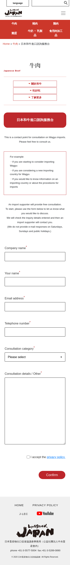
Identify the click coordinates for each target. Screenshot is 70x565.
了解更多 (35, 97)
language (18, 3)
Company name (16, 247)
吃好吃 (35, 90)
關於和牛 (35, 83)
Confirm (52, 475)
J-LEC (23, 513)
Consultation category (20, 348)
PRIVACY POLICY (45, 505)
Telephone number (18, 323)
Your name (12, 273)
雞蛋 (14, 33)
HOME (19, 505)
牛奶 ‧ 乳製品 (35, 33)
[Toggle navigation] (63, 13)
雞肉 (55, 23)
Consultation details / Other (23, 373)
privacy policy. (56, 457)
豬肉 (35, 23)
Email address (15, 298)
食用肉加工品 (55, 33)
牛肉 (14, 23)
